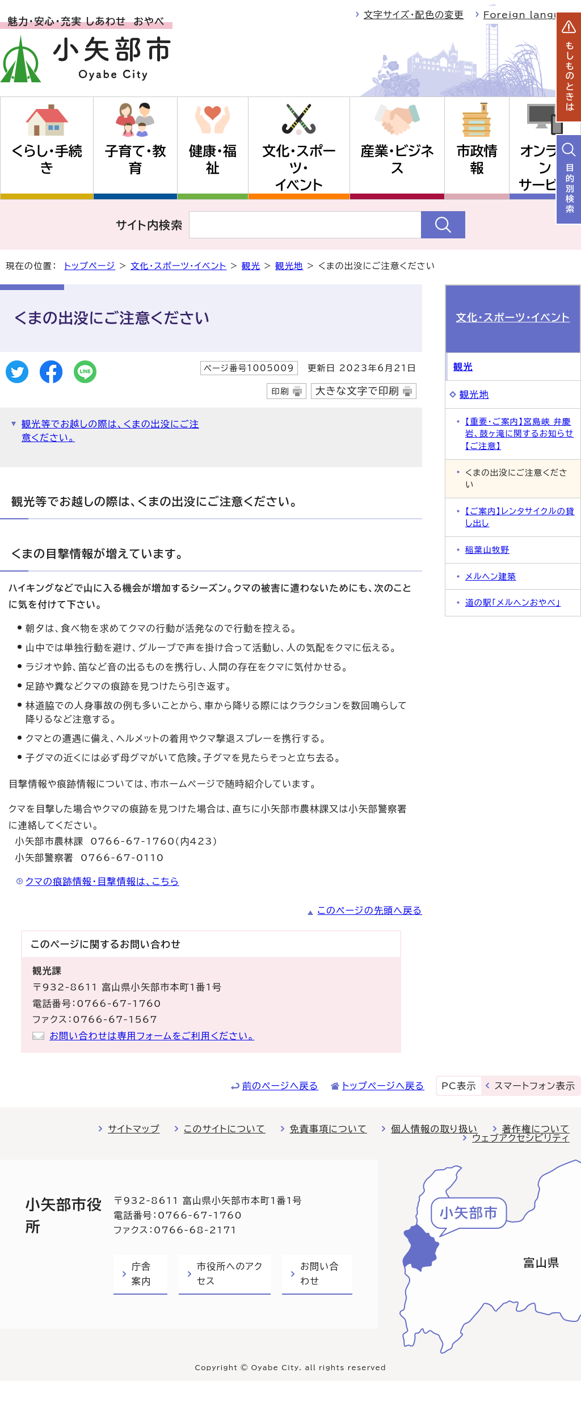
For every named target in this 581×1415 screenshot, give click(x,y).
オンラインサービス (545, 168)
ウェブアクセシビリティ (521, 1138)
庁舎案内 (141, 1274)
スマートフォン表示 (535, 1085)
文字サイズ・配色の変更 (414, 14)
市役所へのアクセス (230, 1274)
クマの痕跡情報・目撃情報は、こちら (102, 881)
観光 (251, 266)
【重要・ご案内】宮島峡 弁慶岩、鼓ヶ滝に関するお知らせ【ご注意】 (519, 433)
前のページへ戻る (280, 1085)
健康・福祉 (213, 159)
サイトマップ (133, 1128)
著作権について (536, 1128)
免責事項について (328, 1128)
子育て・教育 (135, 159)
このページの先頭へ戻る (370, 910)
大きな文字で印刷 (357, 391)
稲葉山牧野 (487, 549)
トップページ (89, 266)
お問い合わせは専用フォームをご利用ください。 (151, 1035)
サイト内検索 (149, 224)
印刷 (280, 391)
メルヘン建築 (490, 576)
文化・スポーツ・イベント (299, 168)
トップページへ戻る (383, 1085)
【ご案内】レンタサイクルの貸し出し (520, 517)
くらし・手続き (46, 159)
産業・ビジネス (397, 159)
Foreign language (532, 14)
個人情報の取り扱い (434, 1128)
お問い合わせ (319, 1274)
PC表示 (458, 1085)
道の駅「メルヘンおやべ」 (513, 602)
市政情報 (476, 159)
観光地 (289, 266)
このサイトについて (225, 1128)
